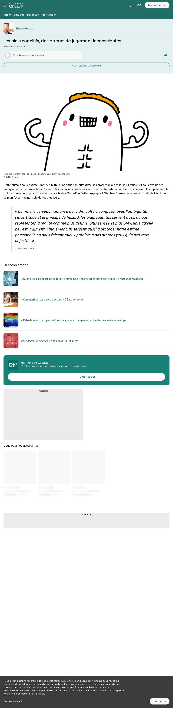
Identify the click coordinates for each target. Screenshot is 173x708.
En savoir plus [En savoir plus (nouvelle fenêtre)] (13, 701)
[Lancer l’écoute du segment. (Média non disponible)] (43, 55)
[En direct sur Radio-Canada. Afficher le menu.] (139, 5)
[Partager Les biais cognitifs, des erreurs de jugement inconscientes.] (165, 55)
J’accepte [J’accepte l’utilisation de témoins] (159, 701)
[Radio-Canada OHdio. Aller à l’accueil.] (16, 5)
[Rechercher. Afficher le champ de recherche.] (129, 5)
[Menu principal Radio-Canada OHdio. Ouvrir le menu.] (5, 5)
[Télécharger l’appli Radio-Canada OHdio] (86, 377)
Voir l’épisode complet (86, 65)
